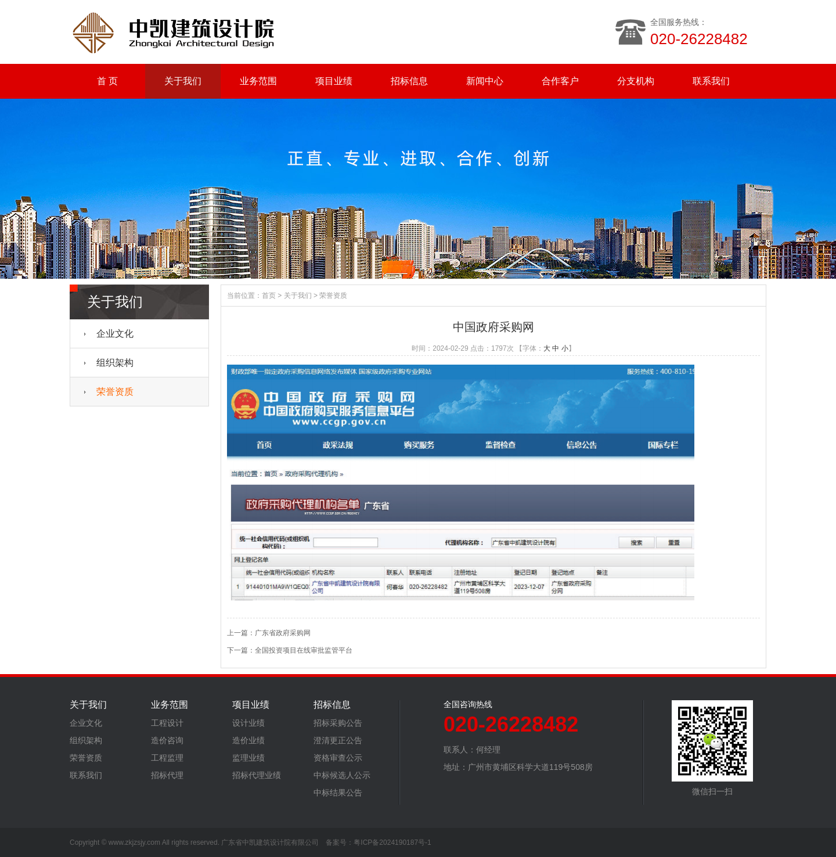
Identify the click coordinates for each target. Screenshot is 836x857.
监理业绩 (248, 758)
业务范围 (258, 81)
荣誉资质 (115, 392)
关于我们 (182, 81)
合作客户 (560, 81)
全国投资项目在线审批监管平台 (303, 650)
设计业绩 (248, 723)
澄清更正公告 (338, 740)
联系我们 (711, 81)
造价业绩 (248, 740)
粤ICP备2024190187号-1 (392, 842)
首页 (269, 295)
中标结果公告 (338, 792)
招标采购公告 (338, 723)
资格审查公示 (338, 758)
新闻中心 (484, 81)
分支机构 (635, 81)
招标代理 (167, 775)
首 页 (107, 81)
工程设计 (167, 723)
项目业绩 (333, 81)
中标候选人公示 (342, 775)
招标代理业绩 (256, 775)
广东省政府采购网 (283, 633)
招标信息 (409, 81)
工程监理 (167, 758)
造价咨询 (167, 740)
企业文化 (115, 334)
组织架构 (115, 363)
